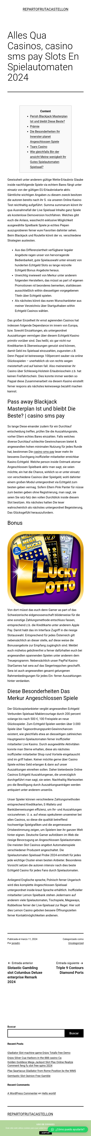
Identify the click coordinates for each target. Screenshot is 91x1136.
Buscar (11, 1026)
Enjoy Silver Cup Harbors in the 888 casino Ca (34, 1057)
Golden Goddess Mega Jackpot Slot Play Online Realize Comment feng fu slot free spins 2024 (40, 1064)
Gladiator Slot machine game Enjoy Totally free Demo (38, 1052)
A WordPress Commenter (22, 1093)
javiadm (16, 943)
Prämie (34, 126)
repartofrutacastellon (45, 9)
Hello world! (49, 1093)
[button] (68, 1129)
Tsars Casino (38, 146)
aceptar (46, 1133)
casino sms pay (44, 452)
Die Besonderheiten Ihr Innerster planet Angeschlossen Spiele (45, 136)
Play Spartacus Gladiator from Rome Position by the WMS (41, 1070)
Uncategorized (76, 943)
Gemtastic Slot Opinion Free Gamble (28, 1075)
